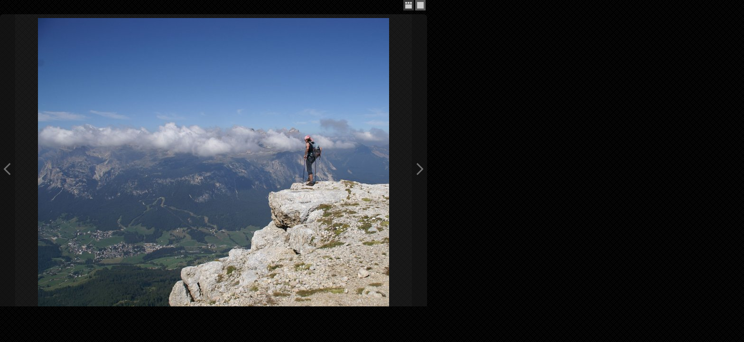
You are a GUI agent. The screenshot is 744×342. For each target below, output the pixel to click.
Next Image (419, 168)
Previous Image (7, 168)
